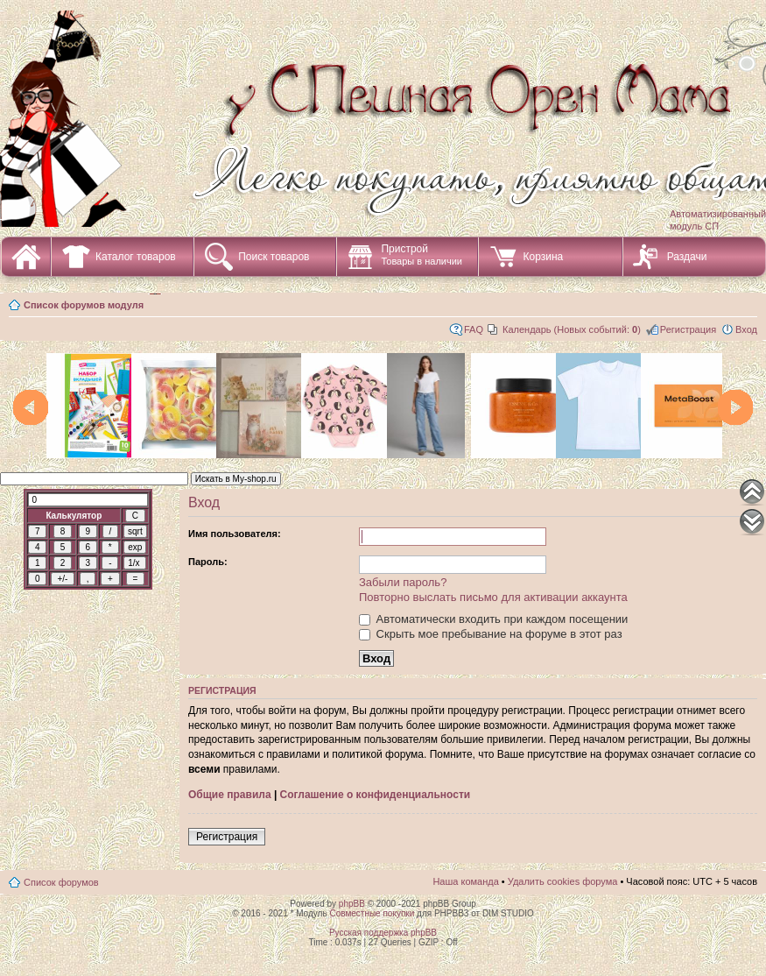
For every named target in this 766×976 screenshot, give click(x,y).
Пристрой (421, 254)
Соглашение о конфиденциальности (375, 795)
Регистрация (688, 329)
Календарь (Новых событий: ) (571, 329)
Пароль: (208, 561)
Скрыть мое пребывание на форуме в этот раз (490, 633)
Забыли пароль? (402, 582)
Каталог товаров (135, 257)
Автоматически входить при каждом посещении (493, 619)
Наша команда (465, 881)
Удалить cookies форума (563, 881)
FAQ (473, 329)
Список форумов (61, 882)
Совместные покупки (371, 913)
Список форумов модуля (84, 305)
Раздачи (687, 257)
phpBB (352, 904)
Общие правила (229, 795)
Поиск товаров (273, 257)
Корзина (543, 257)
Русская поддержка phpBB (383, 932)
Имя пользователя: (234, 533)
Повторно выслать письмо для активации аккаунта (493, 597)
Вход (746, 329)
